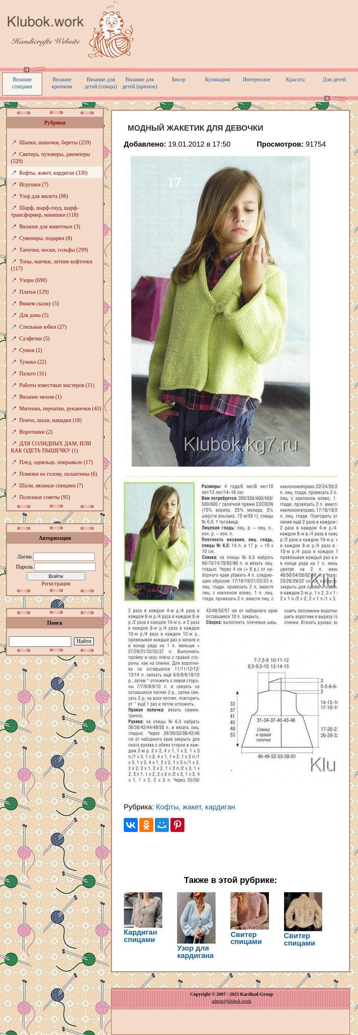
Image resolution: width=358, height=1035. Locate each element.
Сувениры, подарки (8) (45, 238)
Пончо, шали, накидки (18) (50, 420)
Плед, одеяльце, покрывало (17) (56, 462)
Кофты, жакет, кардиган (195, 807)
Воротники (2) (36, 432)
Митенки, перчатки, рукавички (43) (60, 409)
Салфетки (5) (34, 338)
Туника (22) (32, 362)
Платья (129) (34, 292)
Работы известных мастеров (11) (57, 385)
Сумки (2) (30, 350)
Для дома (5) (34, 315)
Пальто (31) (32, 374)
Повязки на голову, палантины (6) (58, 474)
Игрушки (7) (34, 184)
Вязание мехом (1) (40, 397)
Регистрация (55, 584)
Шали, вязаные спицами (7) (51, 486)
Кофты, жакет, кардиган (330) (53, 173)
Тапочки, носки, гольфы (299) (53, 250)
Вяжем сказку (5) (39, 303)
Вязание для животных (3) (50, 226)
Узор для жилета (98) (43, 196)
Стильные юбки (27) (43, 327)
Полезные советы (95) (44, 497)
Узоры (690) (33, 280)
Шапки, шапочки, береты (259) (55, 142)
